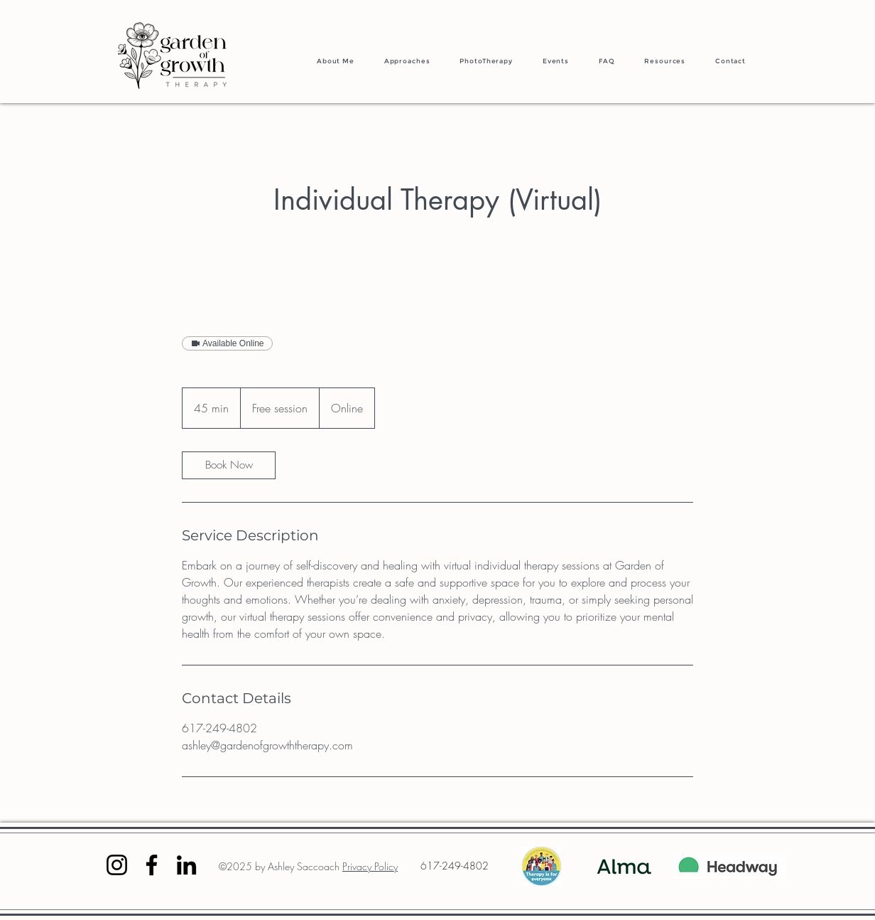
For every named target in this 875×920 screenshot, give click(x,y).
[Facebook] (151, 865)
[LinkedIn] (186, 865)
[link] (229, 465)
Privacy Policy (370, 866)
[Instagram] (117, 865)
